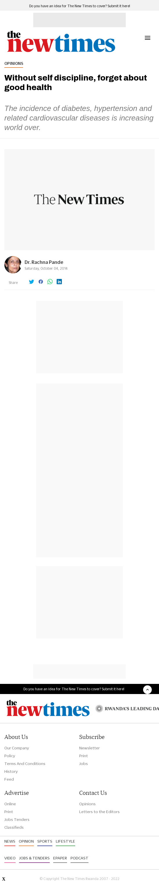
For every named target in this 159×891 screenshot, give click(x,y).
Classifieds (14, 827)
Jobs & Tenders (34, 858)
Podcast (79, 858)
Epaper (60, 858)
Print (83, 755)
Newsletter (89, 748)
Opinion (26, 841)
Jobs (83, 763)
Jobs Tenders (16, 819)
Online (10, 803)
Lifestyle (65, 841)
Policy (9, 755)
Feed (9, 779)
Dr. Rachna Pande (44, 262)
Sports (44, 841)
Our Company (16, 748)
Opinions (13, 63)
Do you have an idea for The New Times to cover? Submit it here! (79, 6)
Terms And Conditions (24, 763)
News (9, 841)
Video (10, 858)
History (11, 771)
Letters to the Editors (99, 811)
